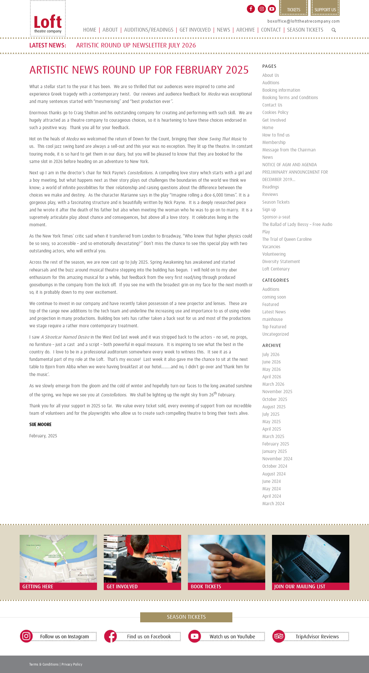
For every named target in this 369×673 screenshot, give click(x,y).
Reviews (270, 194)
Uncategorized (275, 334)
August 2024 (274, 474)
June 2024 (271, 481)
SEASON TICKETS (186, 617)
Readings (270, 187)
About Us (270, 75)
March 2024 (273, 504)
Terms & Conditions (44, 664)
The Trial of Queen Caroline (287, 239)
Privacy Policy (72, 664)
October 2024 (274, 466)
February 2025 (275, 444)
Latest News (274, 312)
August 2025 (274, 407)
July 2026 (270, 354)
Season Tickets (276, 202)
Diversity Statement (281, 262)
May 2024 (271, 489)
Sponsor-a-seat (276, 217)
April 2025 (271, 429)
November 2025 (277, 392)
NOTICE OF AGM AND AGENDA (289, 165)
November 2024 (277, 459)
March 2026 (273, 384)
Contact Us (272, 105)
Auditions (270, 83)
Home (267, 128)
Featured (270, 304)
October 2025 (274, 399)
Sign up (269, 210)
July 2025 (270, 414)
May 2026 (271, 369)
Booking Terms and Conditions (290, 98)
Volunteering (274, 254)
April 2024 (271, 496)
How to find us (276, 135)
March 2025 (273, 436)
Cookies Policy (275, 112)
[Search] (333, 33)
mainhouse (272, 319)
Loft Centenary (276, 269)
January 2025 (274, 451)
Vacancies (271, 247)
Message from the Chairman (289, 150)
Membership (274, 142)
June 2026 (271, 362)
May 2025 (271, 422)
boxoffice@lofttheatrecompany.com (303, 21)
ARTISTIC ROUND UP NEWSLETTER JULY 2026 (136, 45)
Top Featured (274, 327)
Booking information (281, 90)
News (267, 157)
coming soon (274, 297)
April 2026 (271, 377)
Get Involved (274, 120)
